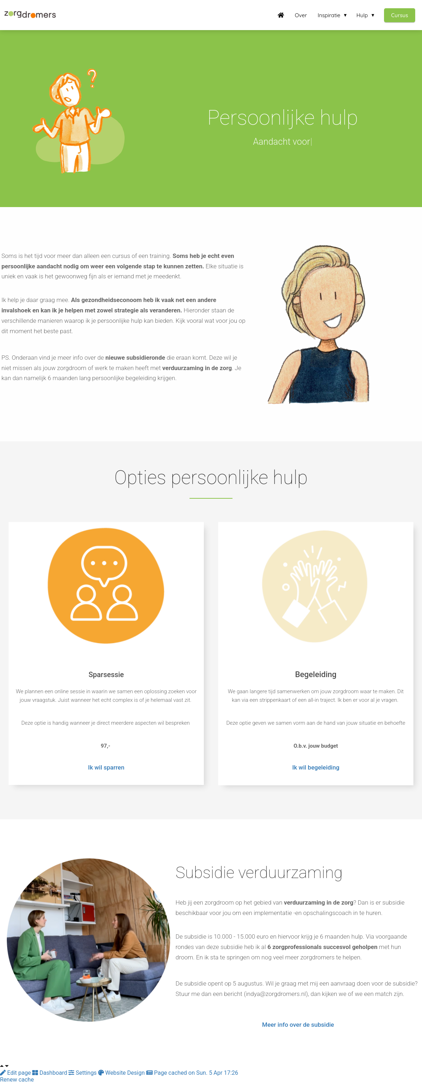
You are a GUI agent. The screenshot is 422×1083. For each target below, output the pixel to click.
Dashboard (50, 1072)
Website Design (122, 1072)
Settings (83, 1072)
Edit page (16, 1072)
